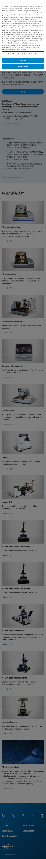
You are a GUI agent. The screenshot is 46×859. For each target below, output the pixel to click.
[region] (23, 35)
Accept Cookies (23, 66)
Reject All (23, 60)
